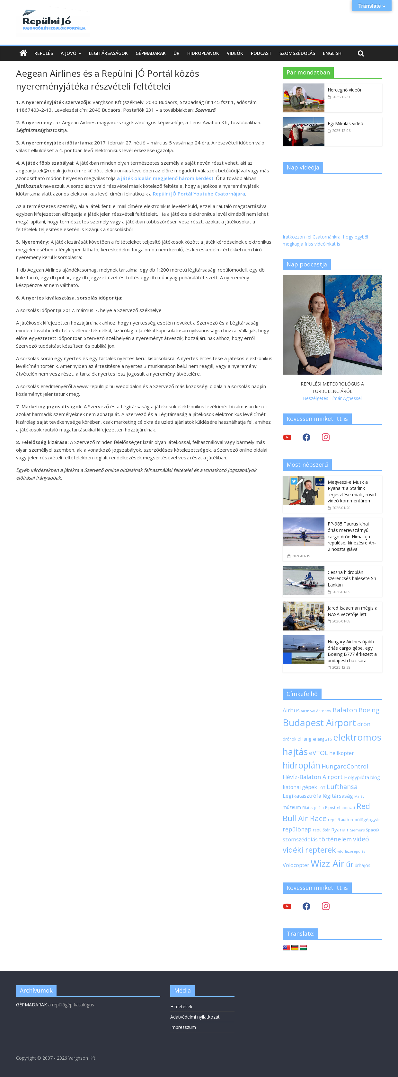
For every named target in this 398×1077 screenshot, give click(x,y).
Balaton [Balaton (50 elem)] (344, 709)
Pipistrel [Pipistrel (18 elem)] (332, 807)
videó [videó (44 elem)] (361, 839)
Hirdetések (181, 1006)
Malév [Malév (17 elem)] (359, 796)
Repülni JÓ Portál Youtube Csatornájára (199, 193)
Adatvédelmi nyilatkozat (195, 1017)
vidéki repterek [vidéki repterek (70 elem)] (309, 850)
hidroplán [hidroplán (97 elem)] (301, 765)
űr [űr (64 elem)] (349, 864)
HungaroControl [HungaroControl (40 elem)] (345, 766)
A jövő (68, 53)
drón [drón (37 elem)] (363, 724)
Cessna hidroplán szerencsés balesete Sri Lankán (352, 578)
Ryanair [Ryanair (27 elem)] (340, 829)
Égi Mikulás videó (345, 123)
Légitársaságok (108, 53)
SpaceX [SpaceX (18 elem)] (372, 829)
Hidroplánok (203, 53)
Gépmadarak (151, 53)
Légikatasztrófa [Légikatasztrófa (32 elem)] (302, 795)
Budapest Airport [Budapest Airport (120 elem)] (319, 723)
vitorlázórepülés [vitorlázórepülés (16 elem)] (351, 851)
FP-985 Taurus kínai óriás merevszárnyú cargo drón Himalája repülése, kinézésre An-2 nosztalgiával (352, 536)
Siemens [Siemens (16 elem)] (357, 830)
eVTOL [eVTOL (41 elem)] (318, 753)
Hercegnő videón (345, 90)
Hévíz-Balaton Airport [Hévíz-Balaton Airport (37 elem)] (313, 777)
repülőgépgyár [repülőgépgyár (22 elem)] (365, 819)
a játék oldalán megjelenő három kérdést (165, 178)
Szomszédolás (297, 53)
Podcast (261, 53)
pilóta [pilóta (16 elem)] (319, 807)
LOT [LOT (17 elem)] (321, 787)
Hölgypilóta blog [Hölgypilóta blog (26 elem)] (362, 777)
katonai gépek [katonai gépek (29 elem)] (300, 787)
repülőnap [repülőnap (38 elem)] (297, 829)
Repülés (43, 53)
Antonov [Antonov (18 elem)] (323, 710)
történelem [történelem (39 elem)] (335, 839)
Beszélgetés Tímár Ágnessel (332, 398)
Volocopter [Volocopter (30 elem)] (296, 865)
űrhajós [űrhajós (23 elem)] (362, 865)
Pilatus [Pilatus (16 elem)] (307, 807)
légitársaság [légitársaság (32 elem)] (338, 795)
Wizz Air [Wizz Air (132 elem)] (328, 863)
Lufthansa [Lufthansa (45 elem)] (342, 786)
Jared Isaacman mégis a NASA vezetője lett (352, 611)
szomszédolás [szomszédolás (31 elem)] (300, 839)
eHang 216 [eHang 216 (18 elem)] (322, 739)
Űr (176, 53)
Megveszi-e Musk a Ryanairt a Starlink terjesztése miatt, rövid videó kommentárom (352, 491)
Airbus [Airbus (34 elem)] (291, 710)
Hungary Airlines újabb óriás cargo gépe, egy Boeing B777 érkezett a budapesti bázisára (352, 651)
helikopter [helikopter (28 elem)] (341, 753)
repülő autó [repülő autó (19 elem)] (338, 819)
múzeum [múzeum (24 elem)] (292, 807)
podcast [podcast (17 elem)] (348, 807)
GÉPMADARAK (31, 1005)
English (332, 53)
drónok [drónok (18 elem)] (289, 739)
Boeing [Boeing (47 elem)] (369, 710)
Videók (235, 53)
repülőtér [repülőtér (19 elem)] (321, 830)
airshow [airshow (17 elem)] (308, 710)
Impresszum (183, 1027)
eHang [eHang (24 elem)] (304, 739)
